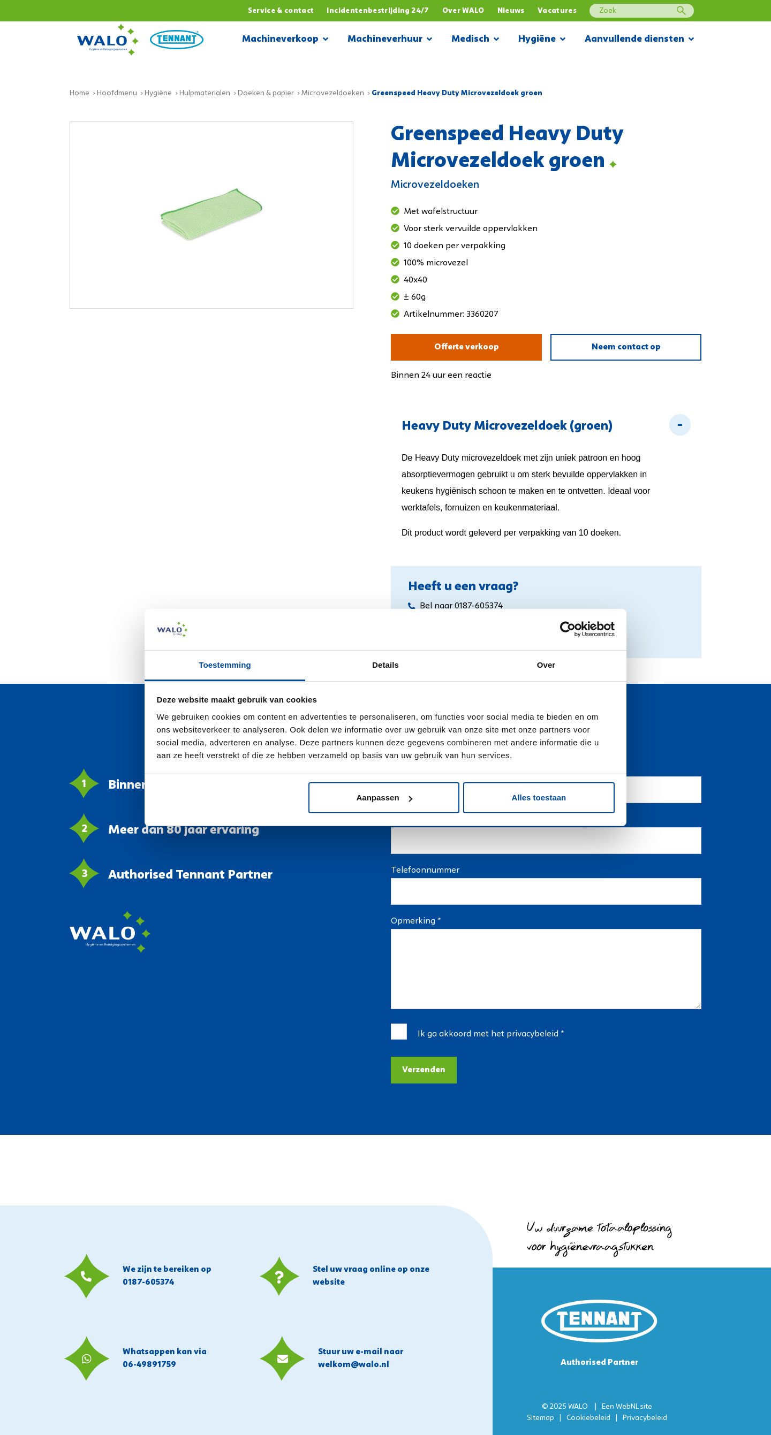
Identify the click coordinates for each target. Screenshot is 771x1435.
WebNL (627, 1407)
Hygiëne (541, 40)
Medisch (475, 40)
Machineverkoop (285, 40)
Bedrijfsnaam (577, 769)
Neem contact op (626, 347)
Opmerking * (416, 921)
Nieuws (511, 11)
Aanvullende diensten (639, 40)
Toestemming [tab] (225, 664)
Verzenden (423, 1070)
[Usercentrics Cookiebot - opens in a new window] (568, 629)
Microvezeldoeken (332, 93)
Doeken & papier (266, 93)
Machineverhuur (389, 40)
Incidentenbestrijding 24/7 (378, 11)
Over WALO (463, 11)
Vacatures (557, 11)
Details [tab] (385, 664)
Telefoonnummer (425, 870)
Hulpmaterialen (204, 93)
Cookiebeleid (588, 1418)
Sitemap (540, 1418)
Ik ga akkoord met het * (491, 1034)
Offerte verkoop (466, 347)
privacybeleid (532, 1034)
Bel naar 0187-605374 (455, 606)
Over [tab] (546, 664)
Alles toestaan (539, 797)
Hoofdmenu (117, 93)
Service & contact (281, 11)
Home (79, 93)
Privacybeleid (645, 1418)
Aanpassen (384, 797)
